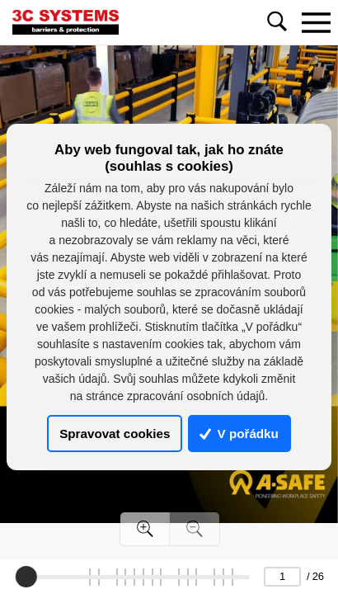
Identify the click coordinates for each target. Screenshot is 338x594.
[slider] (26, 576)
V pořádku (239, 434)
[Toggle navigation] (315, 22)
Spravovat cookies (114, 434)
